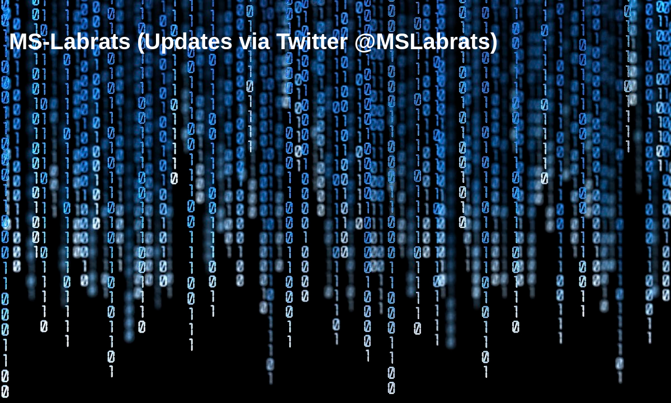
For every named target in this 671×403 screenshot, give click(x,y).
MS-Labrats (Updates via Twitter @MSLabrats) (253, 41)
